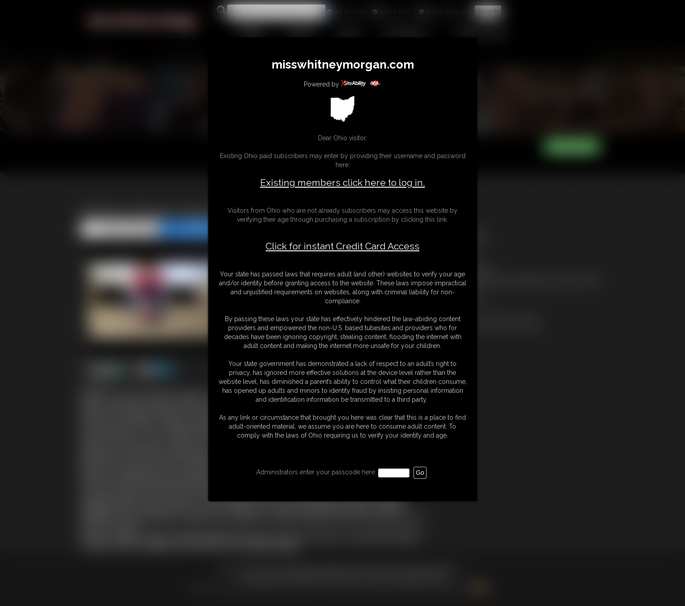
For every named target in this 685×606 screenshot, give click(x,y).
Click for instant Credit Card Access (342, 246)
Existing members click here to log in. (342, 182)
